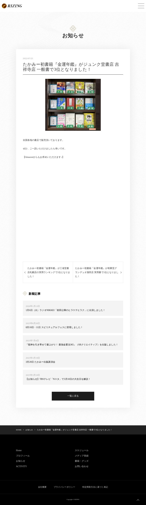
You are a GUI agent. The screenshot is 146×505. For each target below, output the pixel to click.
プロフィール (23, 456)
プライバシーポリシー (64, 487)
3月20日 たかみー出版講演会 (40, 362)
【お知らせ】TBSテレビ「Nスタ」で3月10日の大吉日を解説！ (58, 379)
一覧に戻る (73, 396)
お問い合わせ (82, 466)
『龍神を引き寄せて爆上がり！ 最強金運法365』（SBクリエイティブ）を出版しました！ (72, 344)
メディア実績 (82, 456)
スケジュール (82, 450)
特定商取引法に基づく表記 (96, 487)
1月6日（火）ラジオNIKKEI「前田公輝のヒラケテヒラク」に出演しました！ (65, 310)
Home (19, 450)
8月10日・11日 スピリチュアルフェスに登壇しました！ (54, 327)
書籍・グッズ (82, 461)
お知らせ (20, 461)
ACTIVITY (21, 466)
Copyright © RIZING (73, 499)
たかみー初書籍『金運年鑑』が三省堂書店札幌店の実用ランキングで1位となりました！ (48, 272)
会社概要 (41, 487)
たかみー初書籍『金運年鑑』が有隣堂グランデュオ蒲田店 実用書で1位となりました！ (96, 272)
